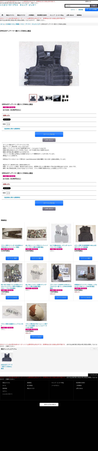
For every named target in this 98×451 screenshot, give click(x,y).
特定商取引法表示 (80, 382)
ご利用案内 (79, 385)
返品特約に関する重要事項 (12, 128)
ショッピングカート (7, 394)
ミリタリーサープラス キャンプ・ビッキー (18, 5)
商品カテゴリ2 (30, 388)
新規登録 (81, 9)
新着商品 (29, 382)
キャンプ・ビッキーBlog (58, 382)
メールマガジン (55, 385)
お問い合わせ (49, 140)
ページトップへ (94, 374)
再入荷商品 (30, 385)
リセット (95, 348)
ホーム (4, 385)
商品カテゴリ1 (6, 382)
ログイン (73, 9)
